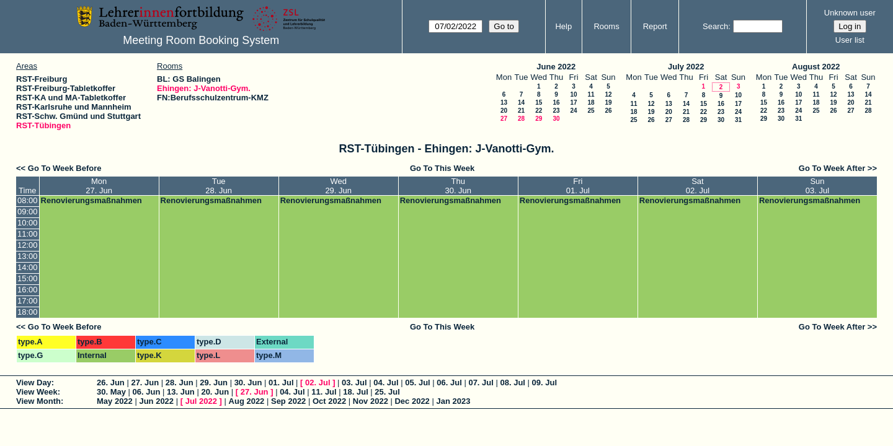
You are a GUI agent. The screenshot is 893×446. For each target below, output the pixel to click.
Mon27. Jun (99, 186)
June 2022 (555, 66)
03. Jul (354, 382)
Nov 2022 (370, 401)
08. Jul (512, 382)
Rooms (606, 26)
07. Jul (480, 382)
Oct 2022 (329, 401)
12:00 (27, 245)
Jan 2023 (453, 401)
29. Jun (214, 382)
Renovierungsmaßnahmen (91, 200)
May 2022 (115, 401)
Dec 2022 (411, 401)
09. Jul (544, 382)
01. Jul (281, 382)
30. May (111, 391)
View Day (33, 382)
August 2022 (816, 66)
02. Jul (317, 382)
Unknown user (850, 12)
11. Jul (323, 391)
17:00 (27, 300)
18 (590, 102)
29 (538, 118)
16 (556, 102)
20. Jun (215, 391)
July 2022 (686, 66)
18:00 (27, 312)
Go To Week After (832, 168)
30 (556, 118)
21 (521, 110)
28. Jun (179, 382)
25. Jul (387, 391)
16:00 (27, 289)
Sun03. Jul (817, 186)
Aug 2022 (247, 401)
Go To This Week (442, 168)
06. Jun (147, 391)
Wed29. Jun (338, 186)
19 (608, 102)
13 (503, 102)
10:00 (27, 222)
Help (563, 26)
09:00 (27, 211)
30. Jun (248, 382)
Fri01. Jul (578, 186)
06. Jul (449, 382)
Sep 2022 (288, 401)
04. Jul (385, 382)
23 (556, 110)
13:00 (27, 256)
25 (590, 110)
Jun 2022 (156, 401)
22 (538, 110)
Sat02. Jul (697, 186)
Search (715, 26)
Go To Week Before (65, 168)
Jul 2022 (201, 401)
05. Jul (417, 382)
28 (521, 118)
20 (503, 110)
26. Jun (111, 382)
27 (503, 118)
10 (573, 94)
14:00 (27, 267)
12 (608, 94)
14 (521, 102)
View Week (37, 391)
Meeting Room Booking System (201, 40)
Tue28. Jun (218, 186)
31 (738, 119)
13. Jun (181, 391)
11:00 (27, 233)
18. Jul (355, 391)
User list (849, 40)
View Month (38, 401)
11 (590, 94)
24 (573, 110)
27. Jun (145, 382)
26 (608, 110)
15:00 (27, 278)
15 (538, 102)
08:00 (27, 200)
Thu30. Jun (458, 186)
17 (573, 102)
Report (655, 26)
